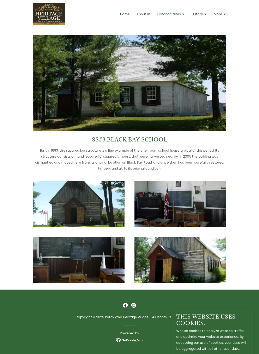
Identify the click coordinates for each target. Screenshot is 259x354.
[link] (49, 13)
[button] (171, 15)
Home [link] (125, 14)
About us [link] (143, 14)
